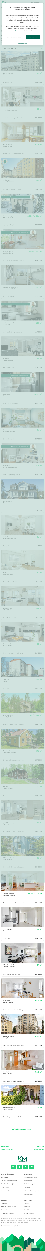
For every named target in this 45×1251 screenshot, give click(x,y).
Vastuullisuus (5, 1187)
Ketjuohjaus (4, 1177)
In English (40, 1146)
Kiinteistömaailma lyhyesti (8, 1206)
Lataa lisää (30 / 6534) (21, 1129)
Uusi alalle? (27, 1210)
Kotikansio (27, 1187)
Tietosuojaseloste (6, 1190)
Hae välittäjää (28, 1180)
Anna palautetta (7, 1149)
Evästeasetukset (28, 1194)
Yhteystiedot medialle (7, 1213)
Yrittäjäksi (26, 1203)
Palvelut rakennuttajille (7, 1184)
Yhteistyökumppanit (29, 1184)
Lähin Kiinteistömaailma (30, 1177)
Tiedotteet (4, 1203)
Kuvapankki (4, 1210)
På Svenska (5, 1146)
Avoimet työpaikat (29, 1213)
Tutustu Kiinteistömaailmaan (9, 1180)
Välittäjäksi (27, 1206)
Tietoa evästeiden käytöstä (31, 1190)
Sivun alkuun (39, 1149)
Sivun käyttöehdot (23, 1222)
